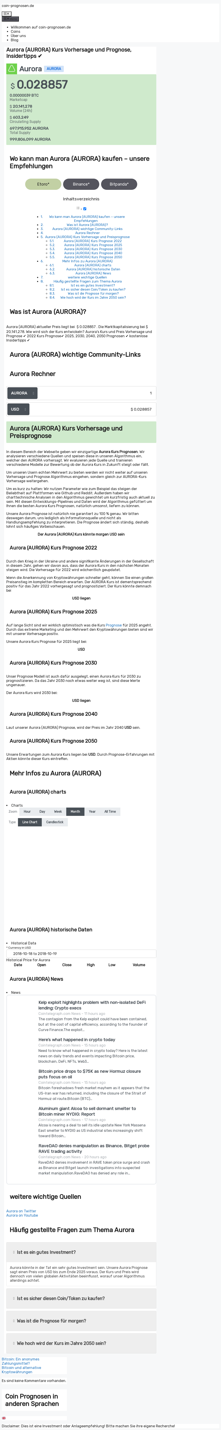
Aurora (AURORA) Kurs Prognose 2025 (93, 245)
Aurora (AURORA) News (93, 273)
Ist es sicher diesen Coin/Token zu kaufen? (93, 289)
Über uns (18, 36)
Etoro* (43, 184)
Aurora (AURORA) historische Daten (93, 269)
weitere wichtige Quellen (87, 277)
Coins (15, 31)
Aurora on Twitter (21, 1211)
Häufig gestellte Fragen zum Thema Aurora (87, 281)
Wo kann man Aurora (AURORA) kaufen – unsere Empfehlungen (87, 219)
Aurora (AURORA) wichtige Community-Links (87, 229)
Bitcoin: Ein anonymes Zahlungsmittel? (20, 1361)
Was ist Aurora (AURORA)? (87, 225)
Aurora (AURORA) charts (92, 265)
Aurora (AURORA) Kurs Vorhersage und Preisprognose (87, 237)
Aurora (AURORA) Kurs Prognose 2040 (93, 253)
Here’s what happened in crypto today (76, 1039)
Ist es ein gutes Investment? (93, 285)
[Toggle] (84, 208)
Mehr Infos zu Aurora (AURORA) (87, 261)
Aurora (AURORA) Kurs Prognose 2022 (93, 241)
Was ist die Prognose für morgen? (93, 293)
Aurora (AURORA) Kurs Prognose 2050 (93, 257)
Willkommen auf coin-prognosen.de (41, 27)
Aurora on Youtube (22, 1215)
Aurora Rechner (87, 233)
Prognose (114, 625)
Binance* (81, 184)
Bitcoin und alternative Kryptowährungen (21, 1370)
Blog (14, 40)
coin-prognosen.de (18, 6)
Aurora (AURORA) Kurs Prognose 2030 (93, 249)
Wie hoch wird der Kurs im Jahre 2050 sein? (93, 298)
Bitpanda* (119, 184)
